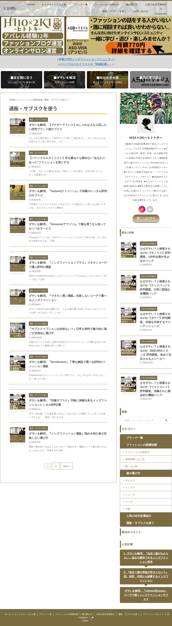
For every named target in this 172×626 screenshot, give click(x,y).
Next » (66, 468)
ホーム (8, 602)
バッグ (129, 493)
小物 (127, 500)
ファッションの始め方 (107, 4)
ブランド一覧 (80, 4)
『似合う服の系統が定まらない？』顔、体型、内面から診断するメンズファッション (146, 567)
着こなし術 (131, 458)
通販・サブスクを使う (114, 11)
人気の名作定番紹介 (156, 4)
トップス (130, 479)
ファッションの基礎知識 (138, 436)
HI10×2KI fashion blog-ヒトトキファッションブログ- (86, 616)
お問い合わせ (141, 11)
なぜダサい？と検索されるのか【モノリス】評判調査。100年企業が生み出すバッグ (155, 251)
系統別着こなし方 (135, 451)
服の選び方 (132, 4)
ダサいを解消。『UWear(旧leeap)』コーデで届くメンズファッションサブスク (146, 584)
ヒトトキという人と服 (54, 4)
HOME (31, 4)
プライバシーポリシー (153, 602)
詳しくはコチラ (145, 217)
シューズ (130, 486)
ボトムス (130, 472)
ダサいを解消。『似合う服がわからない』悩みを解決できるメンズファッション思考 (146, 549)
